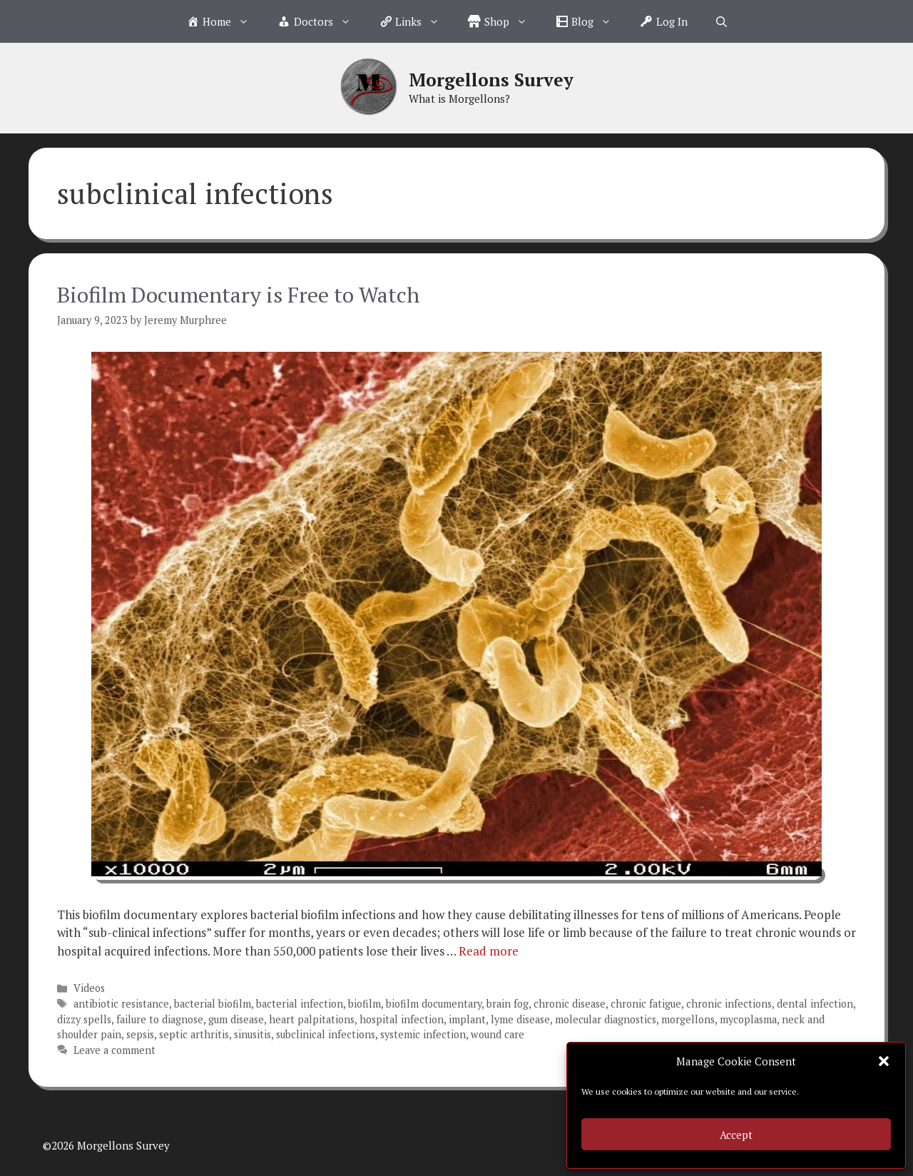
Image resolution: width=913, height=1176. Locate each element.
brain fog (507, 1003)
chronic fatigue (646, 1003)
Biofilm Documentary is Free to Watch (238, 294)
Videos (89, 988)
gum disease (236, 1019)
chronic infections (729, 1003)
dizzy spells (84, 1019)
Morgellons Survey (491, 79)
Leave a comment (114, 1050)
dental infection (815, 1003)
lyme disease (520, 1019)
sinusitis (252, 1034)
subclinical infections (325, 1034)
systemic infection (423, 1034)
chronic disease (570, 1003)
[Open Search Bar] (721, 21)
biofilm (364, 1003)
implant (467, 1019)
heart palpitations (312, 1019)
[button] (884, 1061)
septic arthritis (194, 1034)
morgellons (688, 1019)
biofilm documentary (433, 1003)
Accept (736, 1134)
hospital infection (401, 1019)
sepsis (140, 1034)
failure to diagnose (159, 1019)
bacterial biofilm (212, 1003)
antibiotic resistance (121, 1003)
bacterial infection (299, 1003)
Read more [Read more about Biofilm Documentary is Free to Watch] (489, 951)
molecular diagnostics (605, 1019)
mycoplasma (748, 1019)
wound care (497, 1034)
